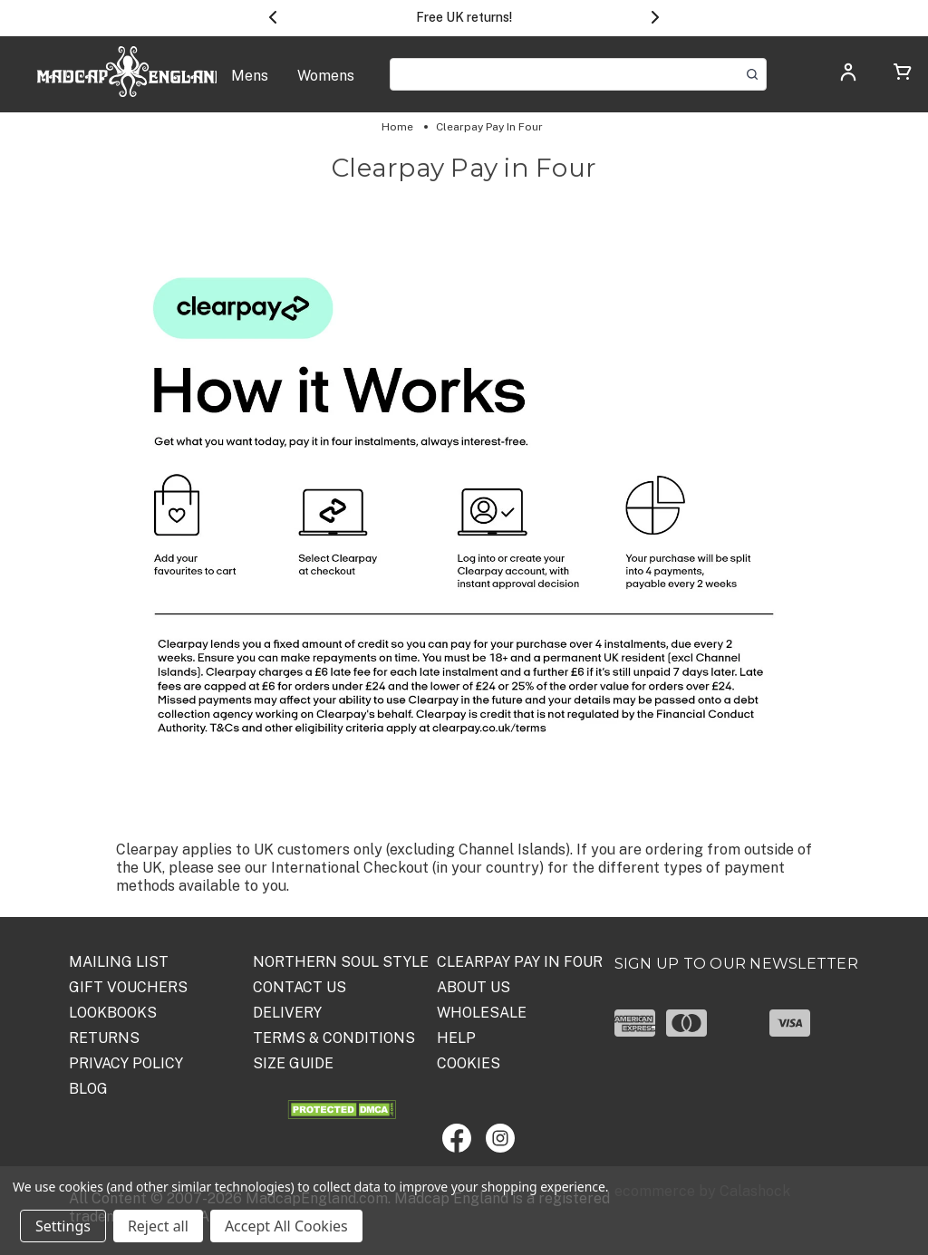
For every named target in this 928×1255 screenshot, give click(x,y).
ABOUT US (473, 987)
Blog (88, 1088)
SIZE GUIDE (293, 1063)
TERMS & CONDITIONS (334, 1038)
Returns (104, 1038)
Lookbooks (113, 1012)
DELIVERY (287, 1012)
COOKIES (468, 1063)
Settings (63, 1226)
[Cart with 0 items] (903, 75)
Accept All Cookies (286, 1226)
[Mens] (250, 85)
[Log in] (848, 77)
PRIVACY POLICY (126, 1063)
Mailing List (119, 961)
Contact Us (299, 987)
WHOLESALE (482, 1012)
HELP (456, 1038)
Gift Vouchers (128, 987)
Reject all (158, 1226)
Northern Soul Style (341, 961)
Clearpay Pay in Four (520, 961)
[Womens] (326, 85)
